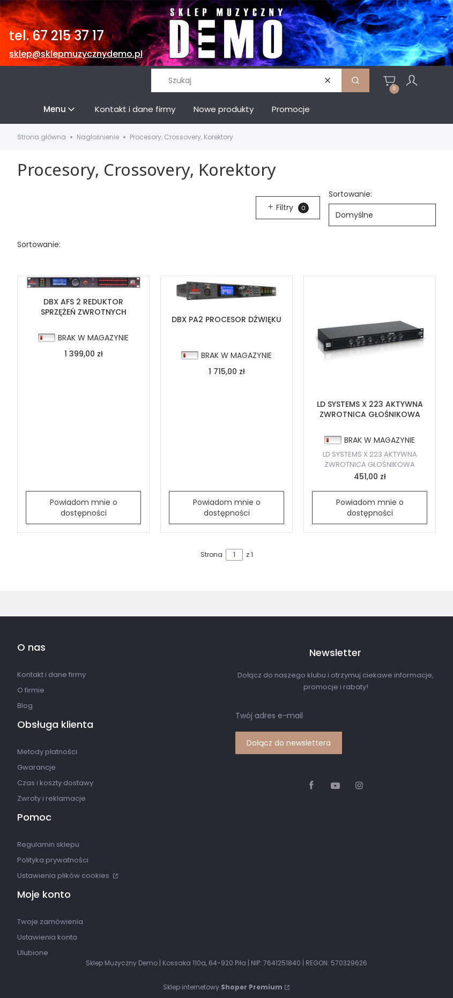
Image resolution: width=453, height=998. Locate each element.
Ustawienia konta (47, 937)
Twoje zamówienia (50, 922)
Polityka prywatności (52, 860)
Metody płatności (47, 752)
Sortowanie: (350, 194)
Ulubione (32, 953)
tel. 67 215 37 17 (56, 35)
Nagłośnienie (98, 136)
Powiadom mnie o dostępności (83, 507)
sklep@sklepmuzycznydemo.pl (76, 54)
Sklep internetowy (223, 987)
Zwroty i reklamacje (51, 798)
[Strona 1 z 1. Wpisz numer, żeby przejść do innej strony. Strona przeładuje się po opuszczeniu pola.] (234, 555)
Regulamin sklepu (48, 844)
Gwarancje (36, 767)
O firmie (30, 690)
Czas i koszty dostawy (55, 783)
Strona (211, 554)
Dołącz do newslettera (289, 743)
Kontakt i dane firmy (51, 674)
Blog (25, 706)
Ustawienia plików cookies (64, 875)
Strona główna (41, 136)
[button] (355, 80)
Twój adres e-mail (269, 715)
